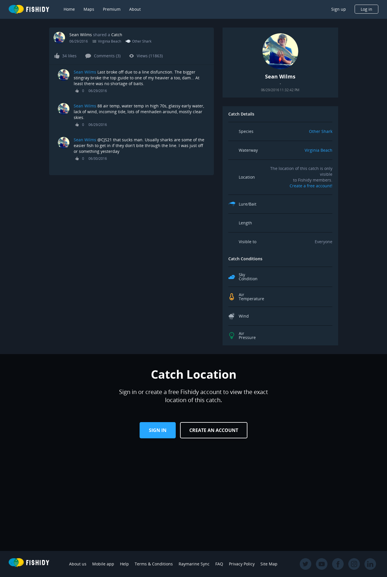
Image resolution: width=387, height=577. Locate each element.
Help (124, 564)
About (135, 9)
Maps (89, 9)
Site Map (268, 564)
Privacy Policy (242, 564)
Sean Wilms (80, 34)
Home (69, 9)
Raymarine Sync (194, 564)
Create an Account (213, 430)
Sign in (157, 430)
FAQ (219, 564)
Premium (112, 9)
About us (77, 564)
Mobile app (103, 564)
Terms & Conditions (154, 564)
